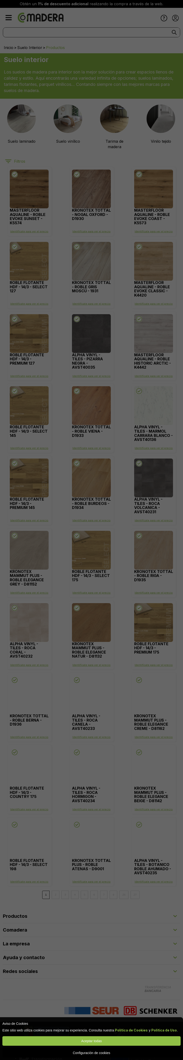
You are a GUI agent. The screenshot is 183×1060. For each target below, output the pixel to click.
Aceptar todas (91, 1041)
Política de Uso (164, 1030)
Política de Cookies (131, 1030)
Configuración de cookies (91, 1053)
